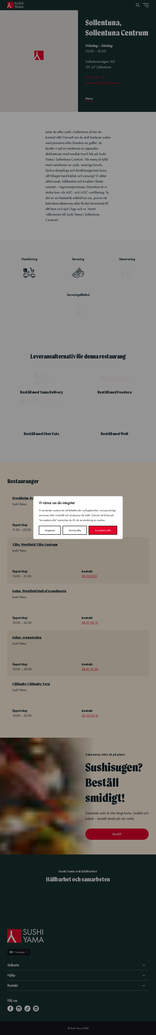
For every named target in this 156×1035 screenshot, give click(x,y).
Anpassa (50, 530)
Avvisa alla (75, 530)
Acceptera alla (103, 530)
